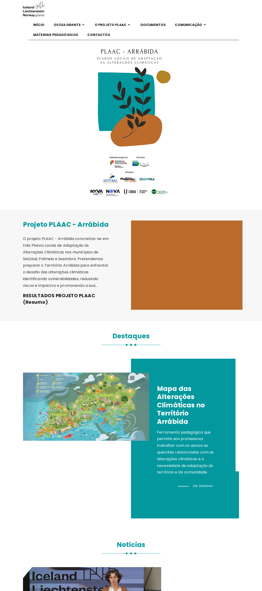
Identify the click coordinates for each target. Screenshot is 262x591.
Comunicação (191, 24)
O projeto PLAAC (113, 24)
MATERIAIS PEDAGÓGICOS (55, 34)
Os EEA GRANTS (69, 24)
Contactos (98, 34)
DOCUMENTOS (153, 24)
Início (38, 24)
